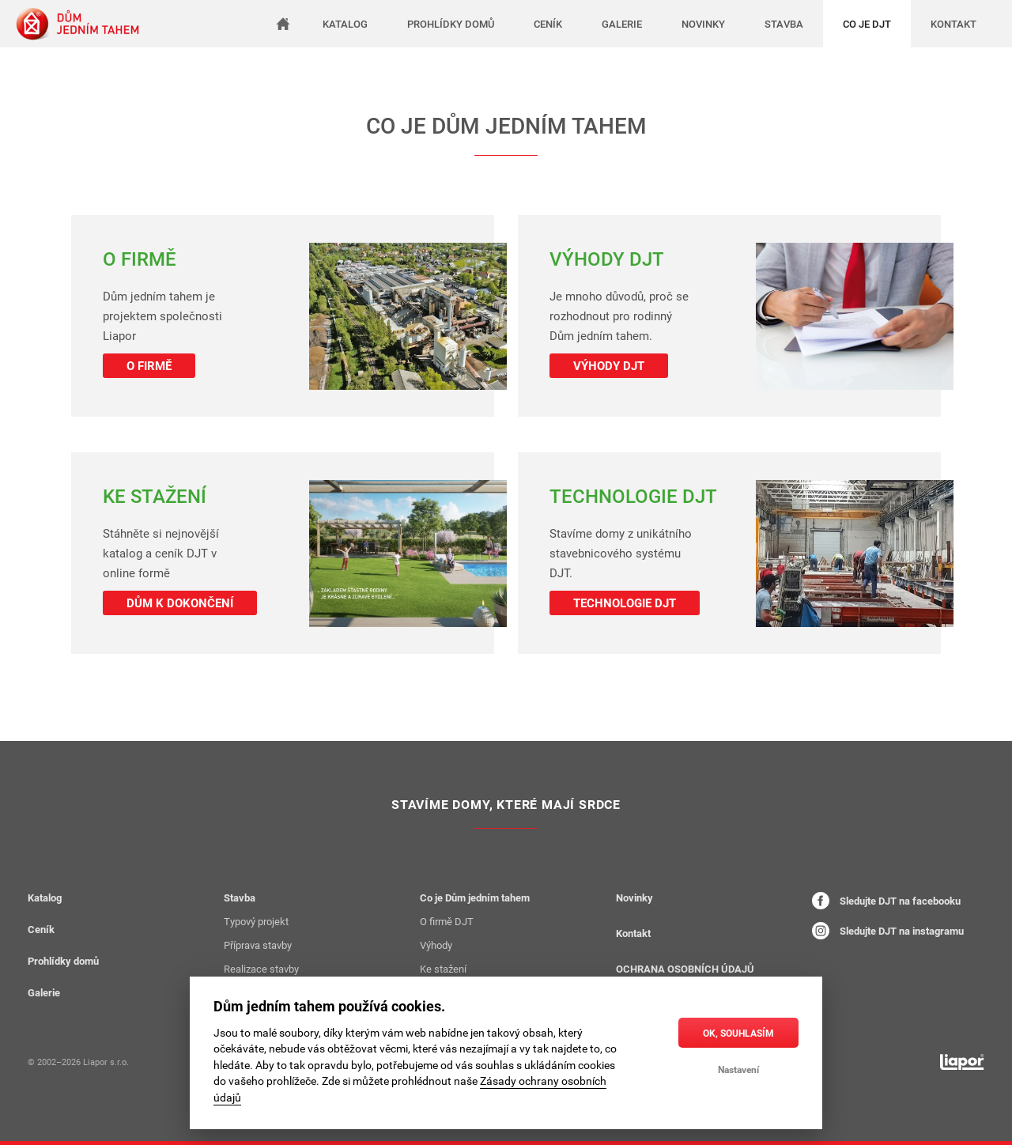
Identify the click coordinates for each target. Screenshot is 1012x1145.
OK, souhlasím (738, 1032)
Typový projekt (256, 921)
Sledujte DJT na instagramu (888, 930)
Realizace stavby (261, 969)
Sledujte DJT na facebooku (886, 901)
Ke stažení (443, 969)
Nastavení (738, 1069)
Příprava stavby (258, 945)
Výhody (436, 945)
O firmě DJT (447, 921)
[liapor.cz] (962, 1062)
